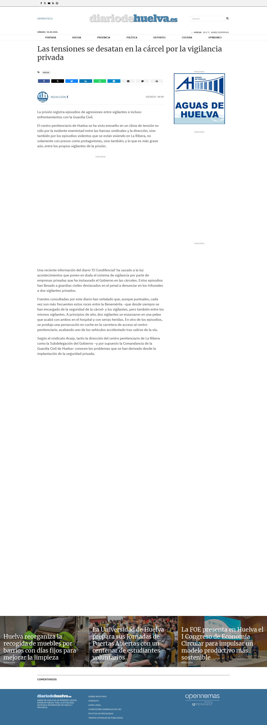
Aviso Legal (94, 705)
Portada (50, 37)
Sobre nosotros (97, 696)
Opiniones (215, 37)
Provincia (103, 37)
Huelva (76, 37)
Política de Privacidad (100, 713)
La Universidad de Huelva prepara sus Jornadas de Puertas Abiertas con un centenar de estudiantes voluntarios (128, 643)
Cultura (187, 37)
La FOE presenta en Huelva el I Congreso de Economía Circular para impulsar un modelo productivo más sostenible (222, 643)
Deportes (159, 37)
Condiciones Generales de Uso (104, 709)
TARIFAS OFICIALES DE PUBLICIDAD (105, 717)
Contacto (93, 700)
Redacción (58, 97)
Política (132, 37)
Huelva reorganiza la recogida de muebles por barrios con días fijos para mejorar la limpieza (39, 647)
